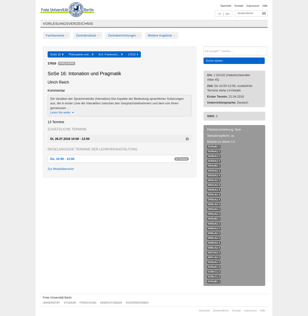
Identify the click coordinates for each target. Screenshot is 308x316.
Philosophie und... (81, 54)
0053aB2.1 (214, 165)
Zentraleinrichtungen (123, 35)
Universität (51, 302)
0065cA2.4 (214, 238)
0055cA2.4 (214, 204)
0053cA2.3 (214, 180)
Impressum (252, 5)
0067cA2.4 (214, 257)
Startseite (225, 5)
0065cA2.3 (214, 233)
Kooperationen (137, 302)
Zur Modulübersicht (61, 169)
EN (227, 13)
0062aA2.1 (214, 209)
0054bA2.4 (214, 190)
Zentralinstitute (87, 35)
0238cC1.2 (214, 271)
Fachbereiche (56, 35)
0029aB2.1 (214, 146)
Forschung (88, 302)
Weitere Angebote (161, 35)
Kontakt (239, 5)
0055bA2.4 (214, 199)
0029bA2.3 (214, 151)
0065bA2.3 (214, 223)
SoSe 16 (57, 54)
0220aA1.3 (214, 267)
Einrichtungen (111, 302)
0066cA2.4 (214, 248)
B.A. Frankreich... (111, 54)
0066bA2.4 (214, 243)
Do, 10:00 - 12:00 (119, 159)
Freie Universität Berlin (57, 297)
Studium (70, 302)
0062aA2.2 (214, 214)
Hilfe (265, 5)
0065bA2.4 (214, 228)
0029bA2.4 (214, 156)
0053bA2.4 (214, 175)
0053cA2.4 (214, 185)
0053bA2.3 (214, 170)
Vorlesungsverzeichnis (68, 23)
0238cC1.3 (214, 276)
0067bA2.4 (214, 252)
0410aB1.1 (214, 281)
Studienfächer (245, 13)
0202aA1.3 (214, 262)
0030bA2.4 (214, 161)
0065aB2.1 (214, 218)
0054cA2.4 (214, 194)
